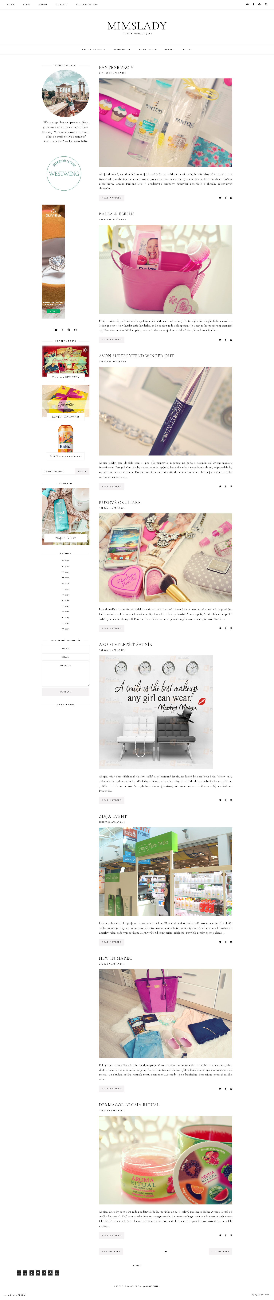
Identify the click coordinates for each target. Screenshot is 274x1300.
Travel (169, 50)
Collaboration (87, 5)
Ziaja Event (113, 816)
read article (111, 198)
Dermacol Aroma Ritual (129, 1104)
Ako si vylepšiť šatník (125, 644)
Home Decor (147, 50)
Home (10, 5)
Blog (26, 5)
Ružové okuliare (120, 502)
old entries (220, 1251)
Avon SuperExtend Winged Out (136, 355)
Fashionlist (122, 50)
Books (187, 50)
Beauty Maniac (92, 50)
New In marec (115, 958)
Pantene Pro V (116, 67)
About (43, 5)
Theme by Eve (260, 1295)
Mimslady (137, 26)
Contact (62, 5)
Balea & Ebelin (116, 214)
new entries (111, 1251)
